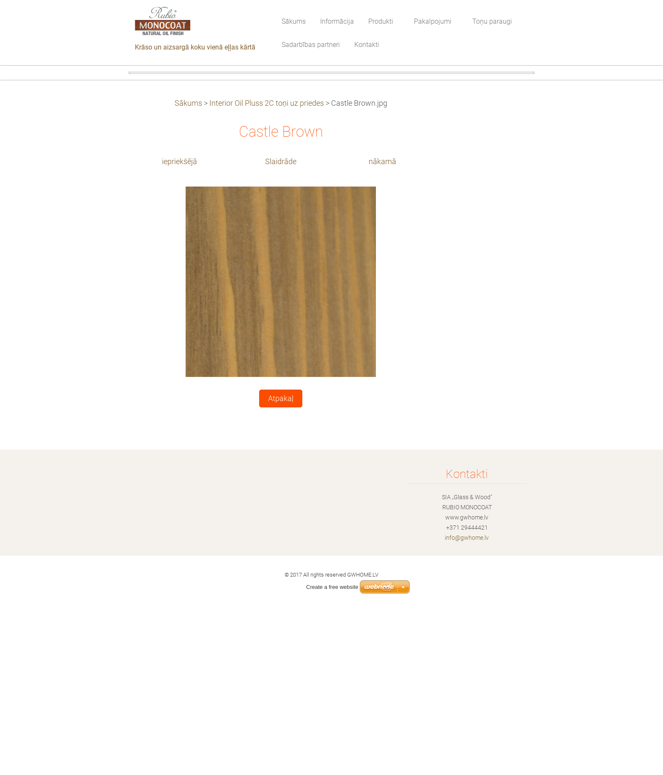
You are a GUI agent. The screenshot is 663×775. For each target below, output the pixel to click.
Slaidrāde (280, 326)
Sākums (188, 267)
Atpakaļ (280, 562)
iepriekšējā (179, 326)
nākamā (382, 326)
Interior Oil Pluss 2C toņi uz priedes (266, 267)
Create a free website (332, 587)
